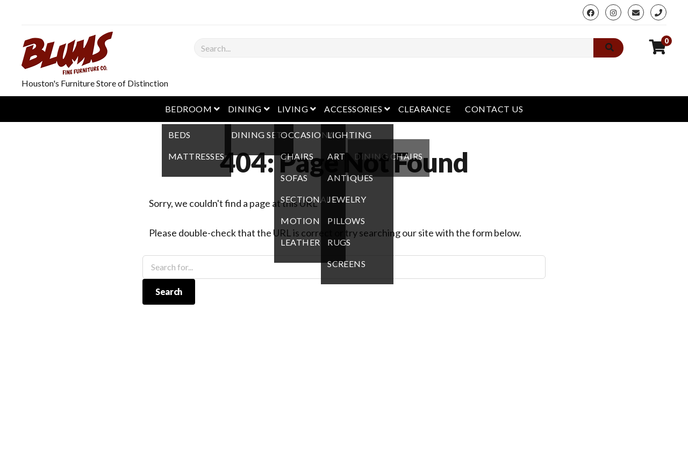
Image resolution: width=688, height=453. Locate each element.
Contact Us (494, 109)
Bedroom (188, 109)
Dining (245, 109)
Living (292, 109)
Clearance (424, 109)
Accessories (353, 109)
